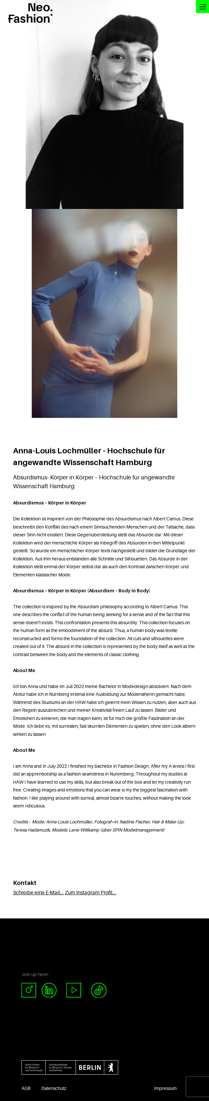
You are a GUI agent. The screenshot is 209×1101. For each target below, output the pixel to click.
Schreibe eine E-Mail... (38, 893)
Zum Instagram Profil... (90, 893)
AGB (26, 1088)
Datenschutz (53, 1088)
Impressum (165, 1088)
